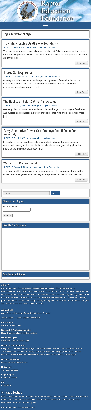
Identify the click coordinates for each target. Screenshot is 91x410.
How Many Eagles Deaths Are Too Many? (30, 43)
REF (8, 47)
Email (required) (11, 206)
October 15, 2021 (22, 76)
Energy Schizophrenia (17, 73)
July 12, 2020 (20, 105)
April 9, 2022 (19, 47)
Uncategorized (36, 47)
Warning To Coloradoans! (20, 163)
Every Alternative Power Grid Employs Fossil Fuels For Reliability (39, 132)
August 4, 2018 (21, 167)
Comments (51, 47)
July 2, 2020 (19, 138)
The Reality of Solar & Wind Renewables (29, 102)
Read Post (81, 63)
